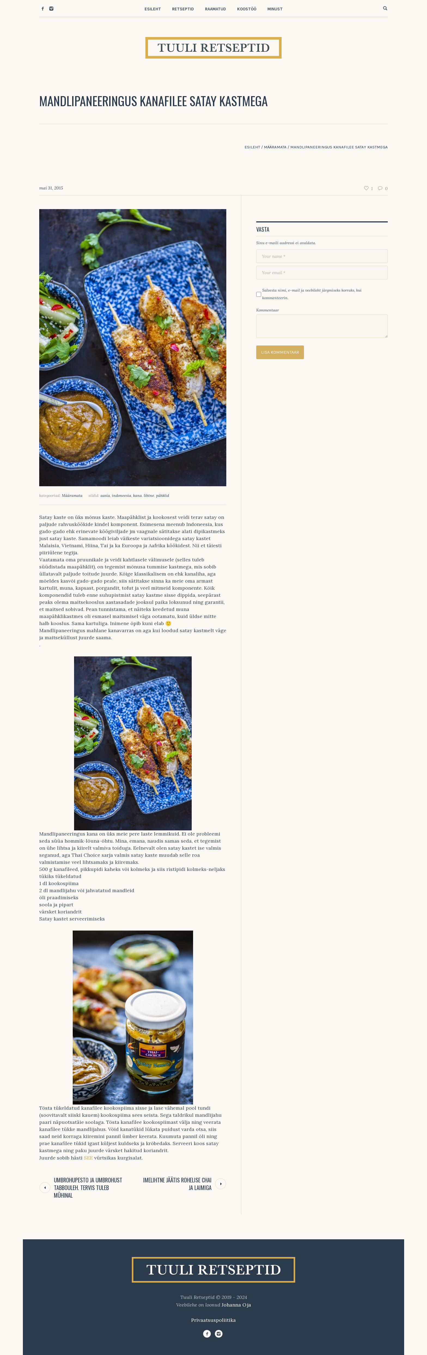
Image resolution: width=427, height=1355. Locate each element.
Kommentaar (267, 310)
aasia (105, 495)
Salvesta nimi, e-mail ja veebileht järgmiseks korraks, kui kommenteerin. (312, 294)
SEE (88, 1158)
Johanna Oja (236, 1305)
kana (137, 495)
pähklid (162, 495)
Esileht (252, 147)
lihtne (149, 495)
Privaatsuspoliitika (213, 1320)
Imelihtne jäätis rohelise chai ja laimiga (177, 1184)
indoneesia (121, 495)
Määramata (275, 147)
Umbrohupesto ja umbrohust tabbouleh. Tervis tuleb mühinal (88, 1187)
